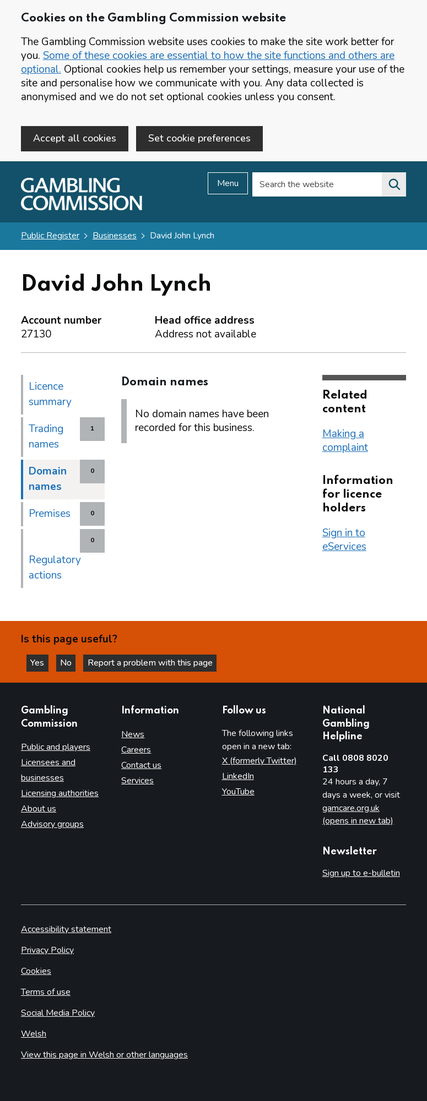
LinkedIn (238, 776)
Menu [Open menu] (228, 184)
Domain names (48, 479)
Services (137, 781)
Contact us (141, 765)
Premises (50, 514)
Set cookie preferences (199, 138)
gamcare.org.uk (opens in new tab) (357, 814)
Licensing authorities (60, 793)
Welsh (33, 1034)
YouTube (238, 792)
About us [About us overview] (38, 809)
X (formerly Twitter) (259, 761)
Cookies (36, 971)
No (71, 662)
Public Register (50, 237)
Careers (136, 750)
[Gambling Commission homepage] (81, 209)
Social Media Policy (58, 1013)
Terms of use (46, 992)
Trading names (46, 437)
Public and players (55, 748)
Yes (40, 662)
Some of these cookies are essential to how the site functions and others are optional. (207, 62)
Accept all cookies (74, 138)
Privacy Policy (47, 950)
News (132, 734)
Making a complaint (345, 441)
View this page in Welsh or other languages (104, 1055)
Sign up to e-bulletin (361, 874)
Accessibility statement (66, 929)
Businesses (115, 237)
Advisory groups (52, 824)
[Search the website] (394, 185)
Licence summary (50, 395)
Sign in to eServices (344, 540)
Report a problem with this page (154, 662)
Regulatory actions (55, 568)
